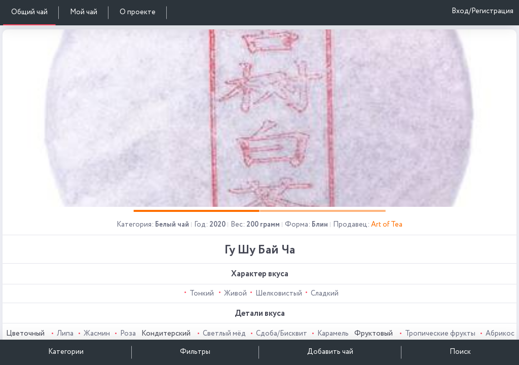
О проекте (138, 12)
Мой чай (83, 12)
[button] (197, 211)
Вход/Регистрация (482, 11)
